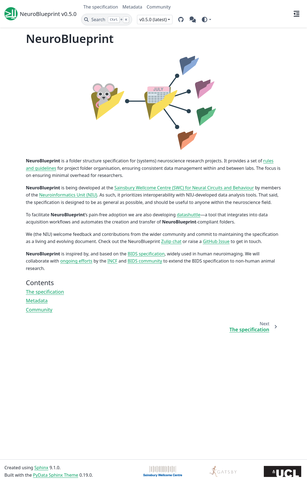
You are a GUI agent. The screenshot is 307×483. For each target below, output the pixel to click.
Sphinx (41, 468)
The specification (100, 7)
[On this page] (296, 13)
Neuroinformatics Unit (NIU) (68, 195)
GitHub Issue (216, 241)
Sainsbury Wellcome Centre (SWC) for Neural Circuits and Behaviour (184, 188)
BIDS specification (146, 254)
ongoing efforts (76, 261)
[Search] (106, 19)
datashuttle (189, 215)
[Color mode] (206, 19)
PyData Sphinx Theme (55, 475)
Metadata (132, 7)
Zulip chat (171, 241)
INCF (112, 261)
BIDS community (145, 261)
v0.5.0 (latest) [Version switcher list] (153, 20)
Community (159, 7)
